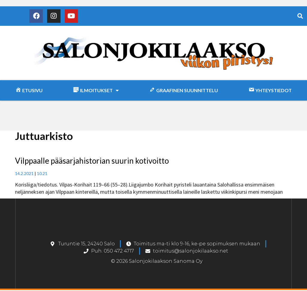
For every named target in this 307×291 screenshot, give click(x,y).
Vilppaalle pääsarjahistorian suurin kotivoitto (92, 162)
